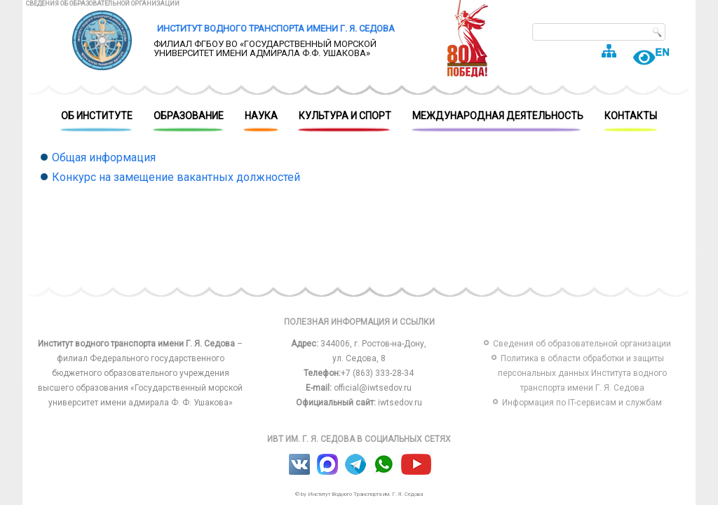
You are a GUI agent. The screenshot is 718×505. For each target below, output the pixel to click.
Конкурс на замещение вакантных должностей (176, 177)
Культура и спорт (345, 119)
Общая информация (104, 157)
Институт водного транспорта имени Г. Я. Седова (276, 28)
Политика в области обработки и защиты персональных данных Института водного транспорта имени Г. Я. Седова (582, 373)
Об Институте (97, 119)
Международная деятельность (497, 119)
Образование (189, 119)
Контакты (630, 119)
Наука (261, 119)
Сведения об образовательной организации (103, 3)
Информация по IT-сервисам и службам (582, 403)
